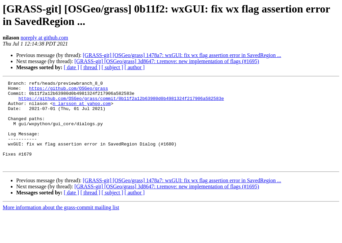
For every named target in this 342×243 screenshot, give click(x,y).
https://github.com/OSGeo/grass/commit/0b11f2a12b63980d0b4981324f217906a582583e (121, 102)
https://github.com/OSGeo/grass (68, 90)
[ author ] (135, 67)
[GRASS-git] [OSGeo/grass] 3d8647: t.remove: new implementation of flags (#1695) (166, 61)
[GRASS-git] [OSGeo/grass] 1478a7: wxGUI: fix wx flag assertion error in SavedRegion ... (182, 55)
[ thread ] (90, 67)
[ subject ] (112, 67)
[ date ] (71, 67)
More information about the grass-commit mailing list (61, 224)
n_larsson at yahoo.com (82, 108)
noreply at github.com (44, 37)
